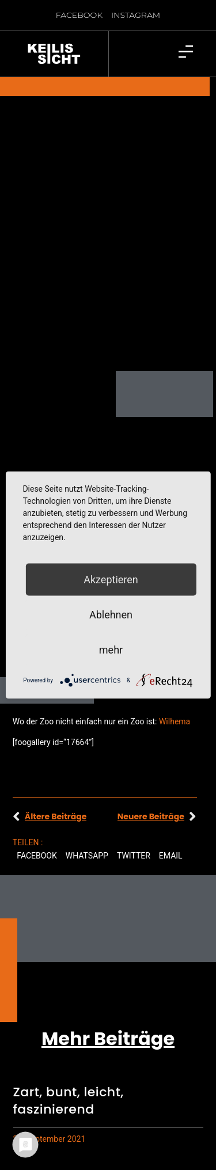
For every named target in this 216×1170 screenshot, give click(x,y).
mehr (111, 650)
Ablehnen (110, 615)
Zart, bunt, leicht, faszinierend (68, 1070)
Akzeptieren (111, 579)
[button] (37, 825)
